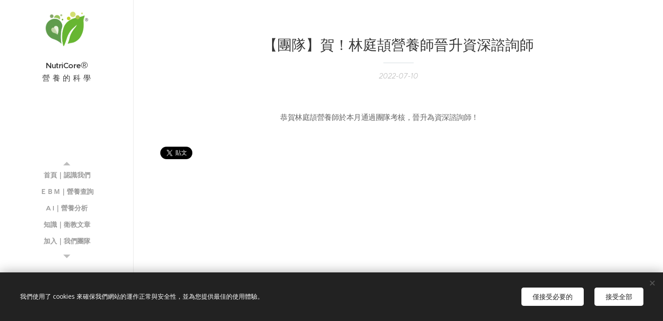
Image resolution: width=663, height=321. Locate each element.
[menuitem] (67, 175)
